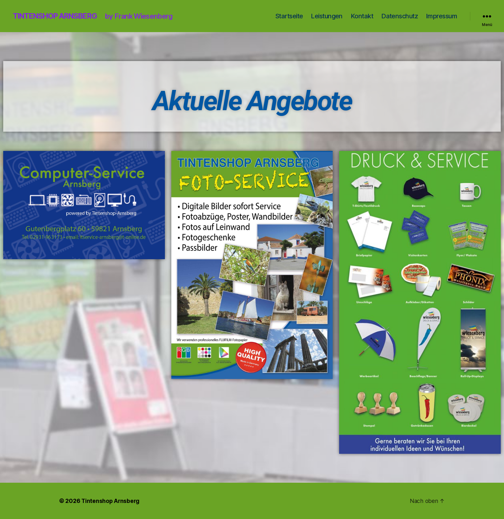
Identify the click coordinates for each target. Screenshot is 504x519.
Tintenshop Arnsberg (58, 16)
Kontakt (362, 16)
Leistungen (326, 16)
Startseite (289, 16)
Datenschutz (399, 16)
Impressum (441, 16)
